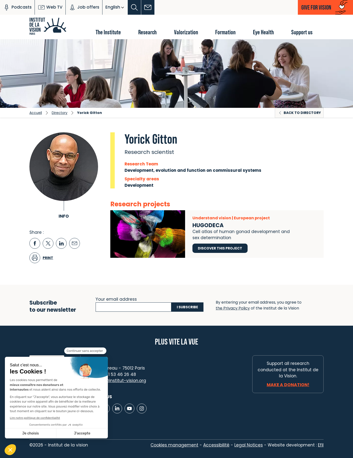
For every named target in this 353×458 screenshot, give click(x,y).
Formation (225, 32)
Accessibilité (216, 445)
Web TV (50, 7)
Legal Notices (248, 445)
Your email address (116, 298)
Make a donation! (288, 385)
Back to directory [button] (302, 112)
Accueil (35, 112)
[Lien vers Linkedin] (117, 408)
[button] (134, 7)
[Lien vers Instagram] (142, 408)
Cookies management (174, 445)
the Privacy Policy (233, 308)
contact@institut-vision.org (117, 381)
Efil (321, 445)
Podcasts (17, 7)
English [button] (112, 7)
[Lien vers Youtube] (129, 408)
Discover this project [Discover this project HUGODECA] (220, 248)
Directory (59, 112)
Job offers (84, 7)
